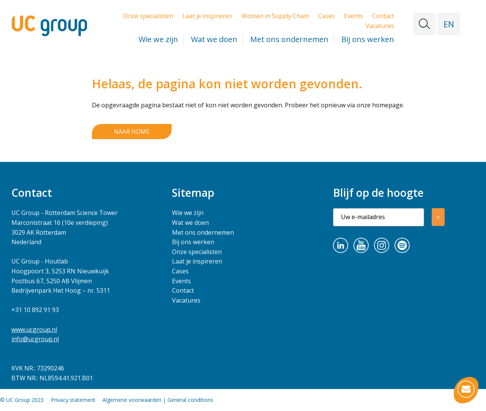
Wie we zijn (158, 39)
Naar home (132, 131)
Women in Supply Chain (275, 16)
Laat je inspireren (207, 16)
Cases (326, 16)
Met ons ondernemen (289, 39)
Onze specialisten (148, 16)
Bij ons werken (367, 39)
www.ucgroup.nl (34, 329)
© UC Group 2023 (22, 400)
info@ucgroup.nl (35, 339)
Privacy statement (73, 400)
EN (448, 24)
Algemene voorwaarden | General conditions (158, 400)
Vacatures (380, 26)
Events (353, 16)
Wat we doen (214, 39)
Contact (383, 16)
